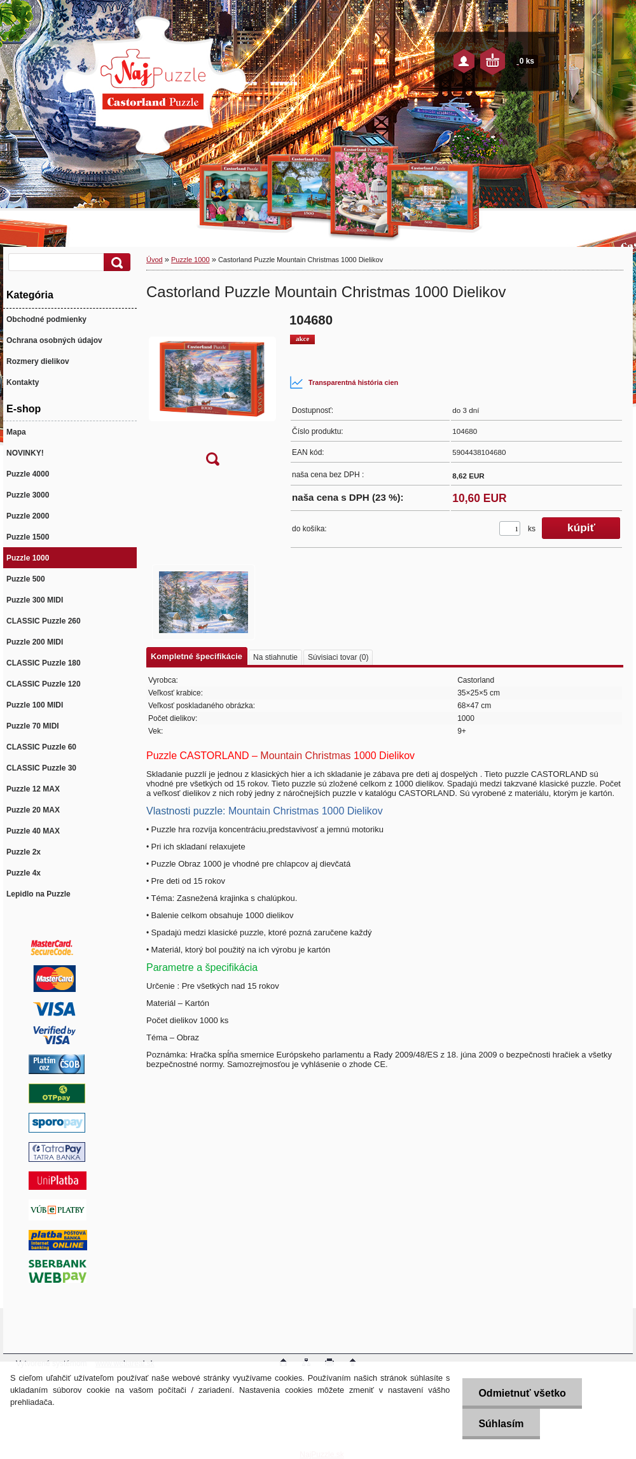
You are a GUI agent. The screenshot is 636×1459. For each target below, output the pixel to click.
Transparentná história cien (343, 382)
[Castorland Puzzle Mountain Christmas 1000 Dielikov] (212, 393)
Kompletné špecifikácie (196, 656)
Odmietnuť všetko (521, 1393)
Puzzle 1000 (190, 259)
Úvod (154, 259)
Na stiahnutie (275, 657)
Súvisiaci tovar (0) (338, 657)
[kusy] (509, 528)
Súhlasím (500, 1423)
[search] (115, 262)
